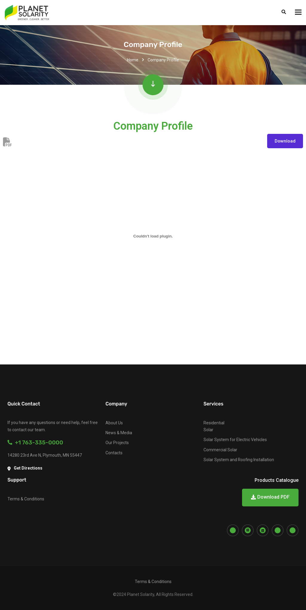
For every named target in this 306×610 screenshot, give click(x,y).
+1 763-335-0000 (35, 442)
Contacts (114, 452)
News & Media (118, 432)
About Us (114, 422)
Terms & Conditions (25, 499)
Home (132, 59)
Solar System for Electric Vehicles (235, 439)
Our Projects (117, 442)
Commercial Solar (220, 449)
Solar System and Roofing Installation (239, 459)
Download (285, 141)
